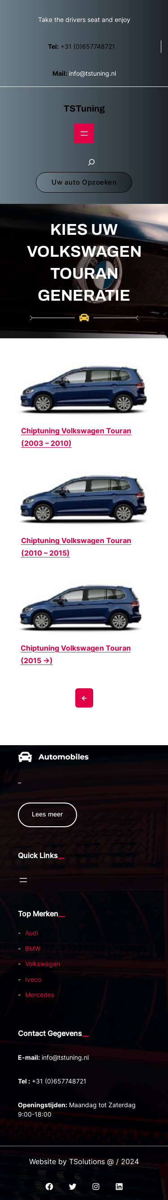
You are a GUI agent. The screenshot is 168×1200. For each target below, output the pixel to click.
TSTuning (84, 108)
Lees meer (47, 814)
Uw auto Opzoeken (84, 182)
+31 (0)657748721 (81, 46)
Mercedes (39, 994)
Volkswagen (42, 963)
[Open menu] (84, 133)
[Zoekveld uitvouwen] (91, 162)
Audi (31, 933)
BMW (32, 948)
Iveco (33, 979)
